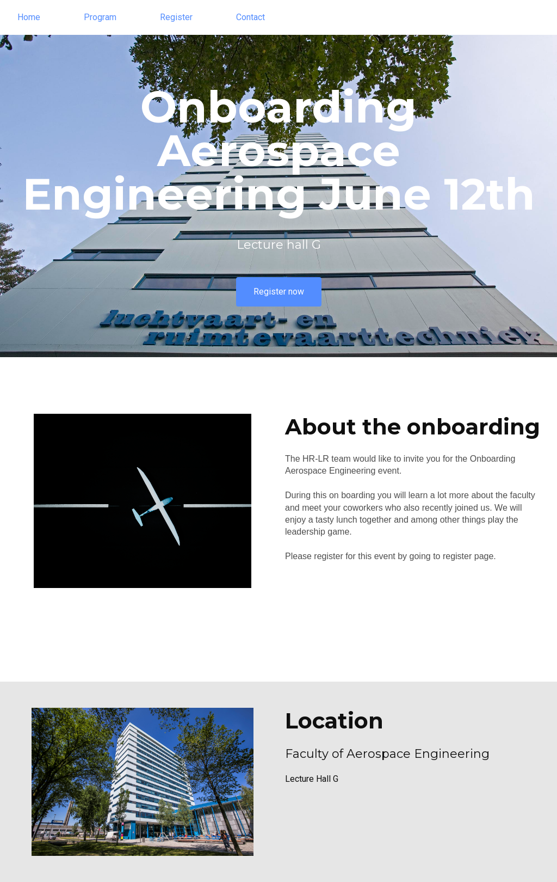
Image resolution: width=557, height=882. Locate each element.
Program (100, 17)
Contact (250, 17)
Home (28, 17)
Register (176, 17)
